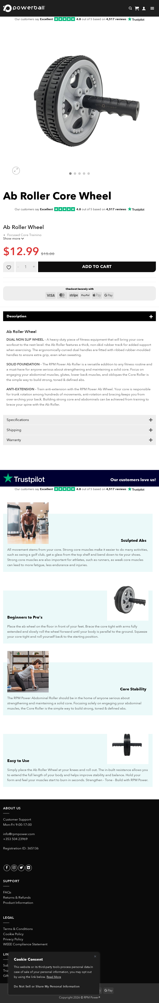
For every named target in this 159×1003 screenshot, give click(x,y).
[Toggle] (151, 316)
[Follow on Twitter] (21, 868)
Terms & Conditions (18, 929)
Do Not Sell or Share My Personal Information (47, 986)
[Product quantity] (25, 267)
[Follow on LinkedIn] (28, 868)
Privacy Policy (13, 939)
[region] (53, 974)
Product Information (18, 902)
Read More (54, 977)
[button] (137, 8)
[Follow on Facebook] (7, 868)
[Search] (130, 8)
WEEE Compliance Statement (25, 944)
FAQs (7, 892)
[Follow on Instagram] (14, 868)
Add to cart (97, 266)
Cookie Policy (13, 934)
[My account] (144, 8)
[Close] (95, 956)
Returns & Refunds (17, 897)
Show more (13, 238)
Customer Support (17, 819)
